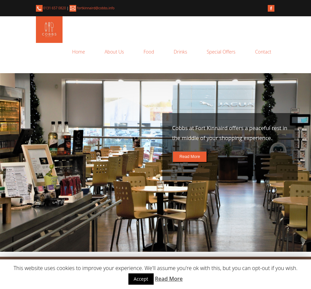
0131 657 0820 (51, 8)
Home (78, 52)
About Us (114, 52)
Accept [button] (141, 279)
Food (149, 52)
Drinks (180, 52)
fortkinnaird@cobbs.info (92, 8)
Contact (263, 52)
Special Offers (221, 52)
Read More (190, 156)
